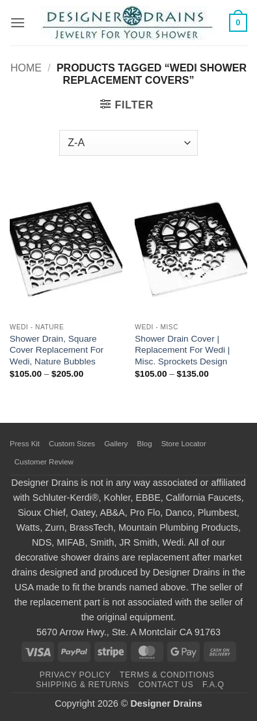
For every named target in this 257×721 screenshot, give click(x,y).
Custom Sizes (72, 444)
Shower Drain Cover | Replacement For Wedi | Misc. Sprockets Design (182, 350)
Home (26, 67)
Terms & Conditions (167, 674)
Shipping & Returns (82, 684)
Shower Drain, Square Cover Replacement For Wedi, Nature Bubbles (56, 350)
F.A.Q (213, 684)
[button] (17, 22)
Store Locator (183, 444)
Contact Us (166, 684)
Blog (144, 444)
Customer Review (44, 462)
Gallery (116, 444)
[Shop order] (128, 143)
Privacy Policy (75, 674)
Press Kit (25, 444)
